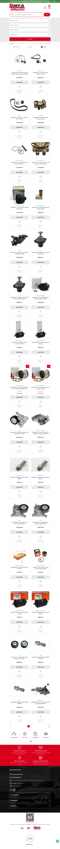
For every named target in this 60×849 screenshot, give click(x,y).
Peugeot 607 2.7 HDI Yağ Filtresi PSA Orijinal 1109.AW (40, 208)
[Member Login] (45, 7)
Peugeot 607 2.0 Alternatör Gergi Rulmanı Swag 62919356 (19, 523)
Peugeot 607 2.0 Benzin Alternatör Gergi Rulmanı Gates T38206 (19, 433)
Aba (19, 655)
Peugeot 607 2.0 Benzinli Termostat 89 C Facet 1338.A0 (41, 253)
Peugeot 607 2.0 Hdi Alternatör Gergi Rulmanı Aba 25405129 (19, 658)
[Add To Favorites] (19, 86)
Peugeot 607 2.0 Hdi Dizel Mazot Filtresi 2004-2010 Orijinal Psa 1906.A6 (19, 388)
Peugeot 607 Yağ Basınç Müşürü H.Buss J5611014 (19, 478)
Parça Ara (30, 39)
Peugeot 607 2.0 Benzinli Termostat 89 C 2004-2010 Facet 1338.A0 (19, 298)
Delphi (40, 655)
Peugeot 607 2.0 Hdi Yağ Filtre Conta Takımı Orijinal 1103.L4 (19, 163)
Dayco (19, 115)
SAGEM (19, 250)
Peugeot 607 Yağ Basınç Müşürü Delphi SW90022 (40, 658)
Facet (40, 250)
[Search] (30, 15)
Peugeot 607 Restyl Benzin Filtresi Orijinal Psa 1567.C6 (19, 343)
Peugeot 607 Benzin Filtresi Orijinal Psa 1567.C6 (41, 343)
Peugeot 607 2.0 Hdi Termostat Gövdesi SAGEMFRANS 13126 (19, 253)
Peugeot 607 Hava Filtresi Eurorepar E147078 (19, 568)
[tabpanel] (14, 735)
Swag (19, 520)
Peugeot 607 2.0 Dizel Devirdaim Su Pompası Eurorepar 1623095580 (40, 433)
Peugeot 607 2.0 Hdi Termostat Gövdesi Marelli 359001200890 (40, 703)
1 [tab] (29, 741)
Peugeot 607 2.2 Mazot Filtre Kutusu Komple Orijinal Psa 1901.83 (40, 298)
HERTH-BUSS (19, 475)
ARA (47, 14)
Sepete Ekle (19, 82)
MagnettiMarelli (40, 700)
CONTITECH (40, 70)
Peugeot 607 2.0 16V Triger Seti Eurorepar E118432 (40, 118)
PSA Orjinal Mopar (19, 160)
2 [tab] (30, 741)
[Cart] (49, 7)
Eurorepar (19, 70)
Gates (19, 430)
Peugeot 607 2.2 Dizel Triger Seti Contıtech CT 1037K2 (40, 73)
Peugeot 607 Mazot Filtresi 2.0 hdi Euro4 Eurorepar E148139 (40, 568)
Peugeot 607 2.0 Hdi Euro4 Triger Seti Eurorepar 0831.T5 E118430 (40, 163)
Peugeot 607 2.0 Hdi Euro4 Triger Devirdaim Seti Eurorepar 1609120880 (19, 73)
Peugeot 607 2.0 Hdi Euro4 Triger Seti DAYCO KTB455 (19, 118)
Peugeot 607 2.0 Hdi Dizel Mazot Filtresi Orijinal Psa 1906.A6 (40, 388)
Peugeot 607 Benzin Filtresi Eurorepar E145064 (19, 613)
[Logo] (17, 7)
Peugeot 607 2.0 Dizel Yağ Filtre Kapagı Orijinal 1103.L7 (19, 208)
